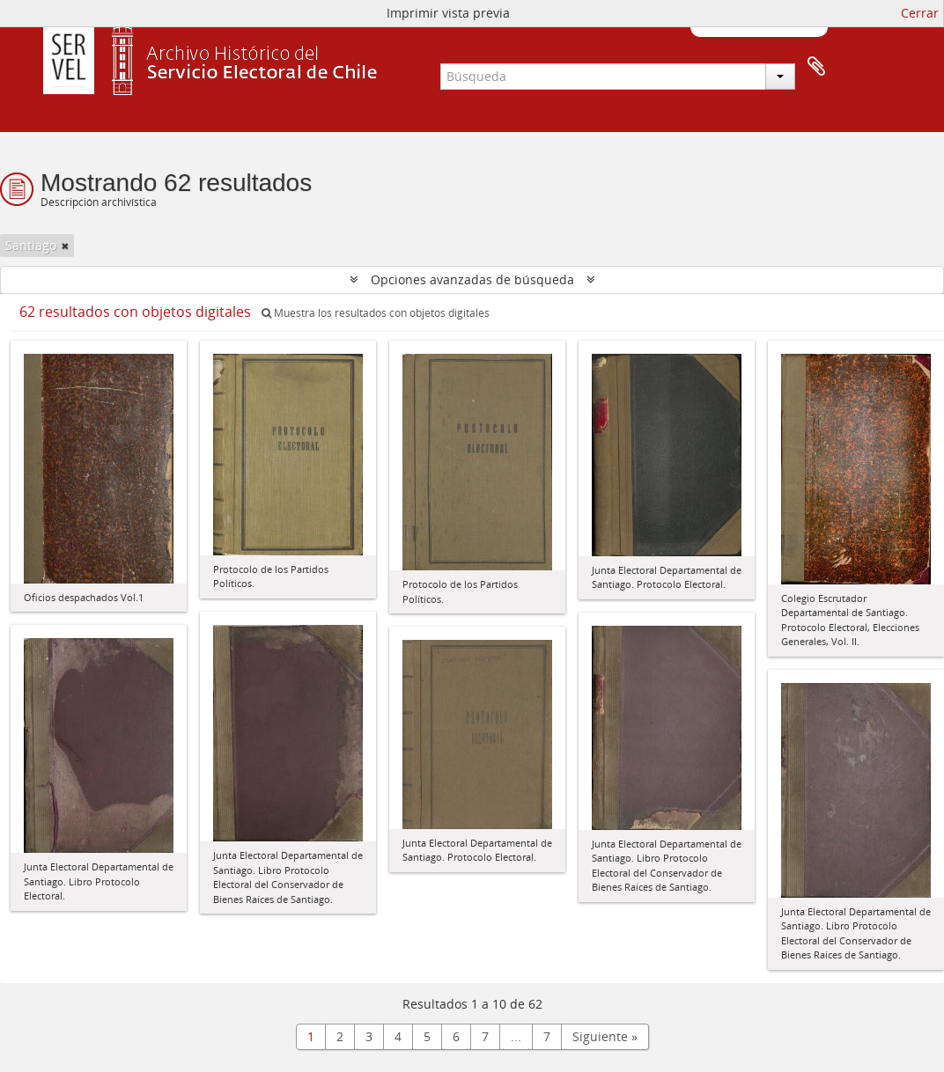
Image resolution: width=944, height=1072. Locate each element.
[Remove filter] (65, 245)
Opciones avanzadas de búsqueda (472, 279)
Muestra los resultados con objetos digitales (376, 312)
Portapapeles (816, 66)
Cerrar (920, 12)
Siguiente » (605, 1036)
